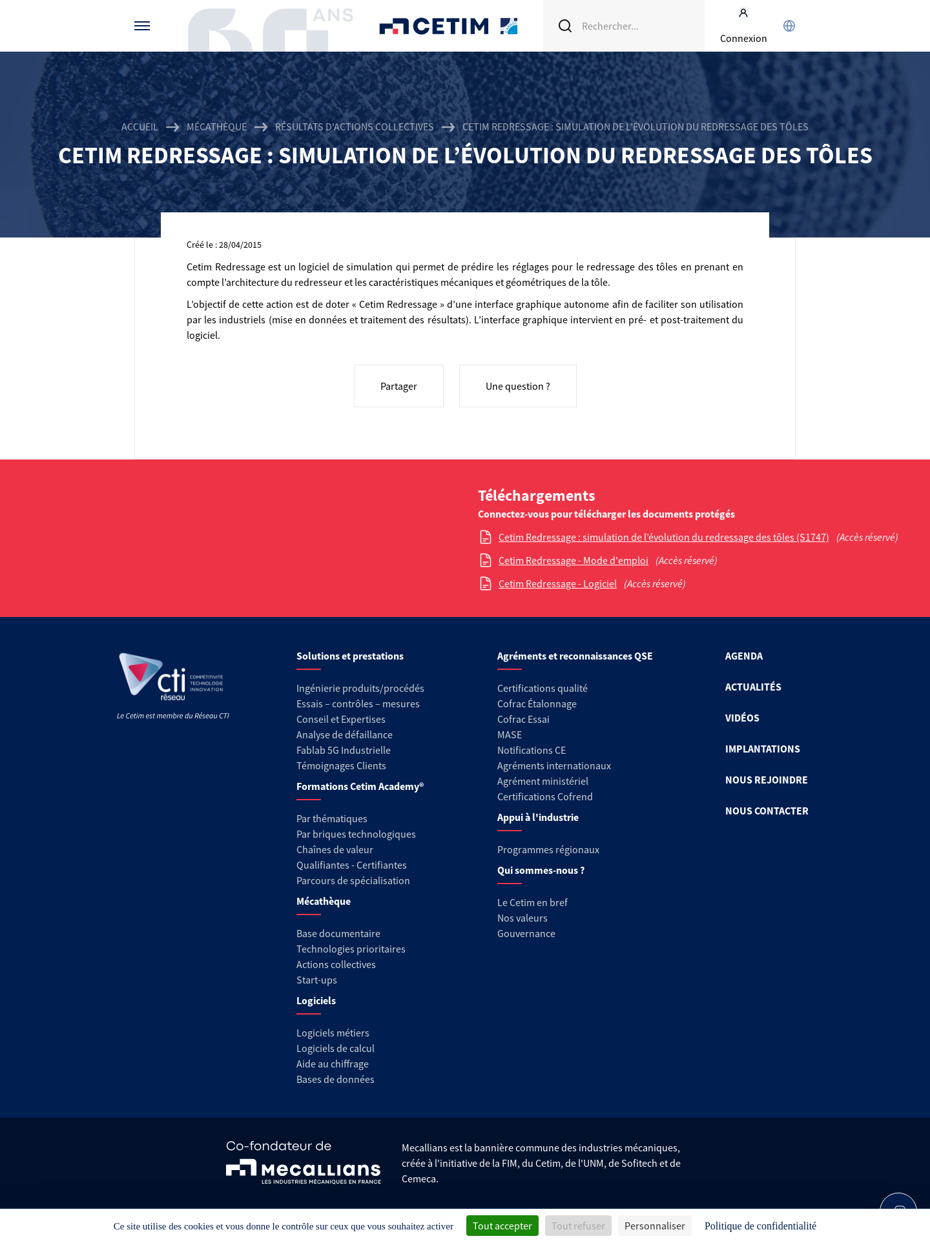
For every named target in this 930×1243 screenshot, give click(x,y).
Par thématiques (331, 818)
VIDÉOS (742, 717)
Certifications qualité (542, 688)
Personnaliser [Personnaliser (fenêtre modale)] (655, 1225)
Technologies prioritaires (351, 948)
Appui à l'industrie (538, 817)
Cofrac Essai (523, 718)
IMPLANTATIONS (762, 748)
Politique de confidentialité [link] (760, 1225)
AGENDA (744, 655)
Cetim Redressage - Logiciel (558, 583)
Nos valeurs (522, 917)
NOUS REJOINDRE (766, 779)
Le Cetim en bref (532, 902)
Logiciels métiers (332, 1032)
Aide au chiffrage (332, 1063)
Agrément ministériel (542, 780)
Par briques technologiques (356, 833)
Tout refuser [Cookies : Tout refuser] (578, 1225)
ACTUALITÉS (753, 686)
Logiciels (316, 1000)
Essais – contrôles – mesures (358, 703)
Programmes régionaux (548, 849)
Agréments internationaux (554, 765)
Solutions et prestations (350, 655)
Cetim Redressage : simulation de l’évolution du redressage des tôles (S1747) (664, 537)
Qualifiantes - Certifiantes (351, 864)
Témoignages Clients (341, 765)
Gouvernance (526, 933)
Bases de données (335, 1079)
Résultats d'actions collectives (354, 126)
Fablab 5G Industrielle (343, 749)
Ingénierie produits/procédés (360, 688)
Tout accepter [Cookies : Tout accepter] (502, 1225)
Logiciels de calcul (335, 1048)
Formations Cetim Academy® (360, 786)
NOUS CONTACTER (767, 810)
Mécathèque (217, 126)
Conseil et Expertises (341, 718)
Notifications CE (531, 749)
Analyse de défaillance (344, 734)
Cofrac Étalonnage (537, 703)
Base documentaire (338, 933)
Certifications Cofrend (545, 796)
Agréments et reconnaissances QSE (575, 655)
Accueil (139, 126)
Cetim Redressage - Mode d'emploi (573, 560)
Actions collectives (336, 964)
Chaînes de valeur (334, 849)
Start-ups (316, 979)
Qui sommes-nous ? (540, 870)
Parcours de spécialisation (353, 880)
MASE (509, 734)
